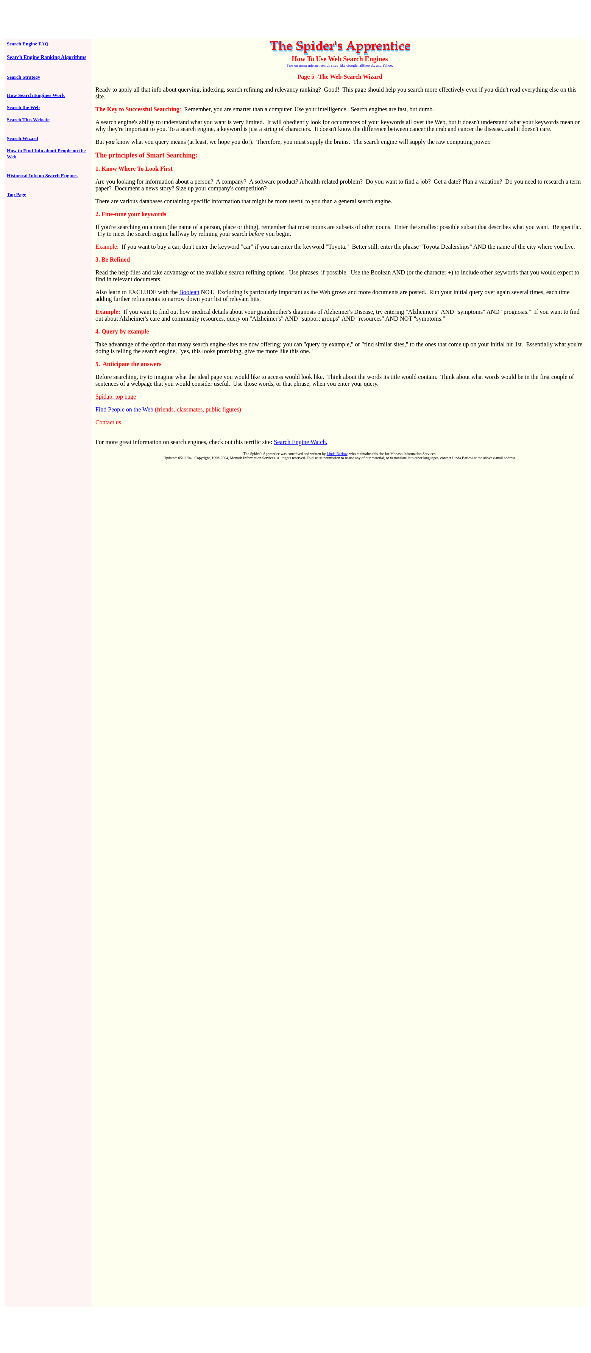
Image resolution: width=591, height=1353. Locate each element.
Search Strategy (23, 77)
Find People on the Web (124, 409)
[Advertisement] (296, 20)
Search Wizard (22, 138)
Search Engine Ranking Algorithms (46, 57)
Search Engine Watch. (300, 442)
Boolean (189, 292)
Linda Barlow (337, 454)
